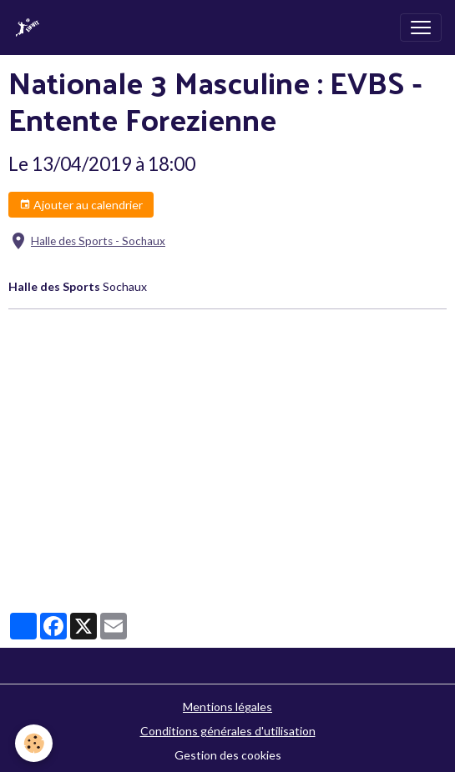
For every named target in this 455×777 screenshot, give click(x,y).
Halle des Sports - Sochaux (98, 241)
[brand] (30, 27)
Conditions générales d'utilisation (228, 731)
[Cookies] (34, 743)
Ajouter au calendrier (81, 205)
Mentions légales (227, 706)
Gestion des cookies (227, 755)
